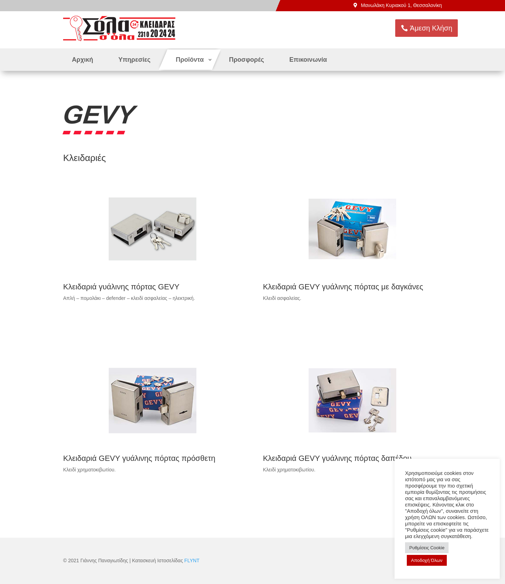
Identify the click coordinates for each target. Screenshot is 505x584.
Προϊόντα (190, 59)
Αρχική (82, 59)
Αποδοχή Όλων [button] (427, 560)
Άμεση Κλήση (448, 28)
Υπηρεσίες (135, 59)
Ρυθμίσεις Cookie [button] (426, 547)
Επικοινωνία (308, 59)
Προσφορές (246, 59)
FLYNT (192, 560)
